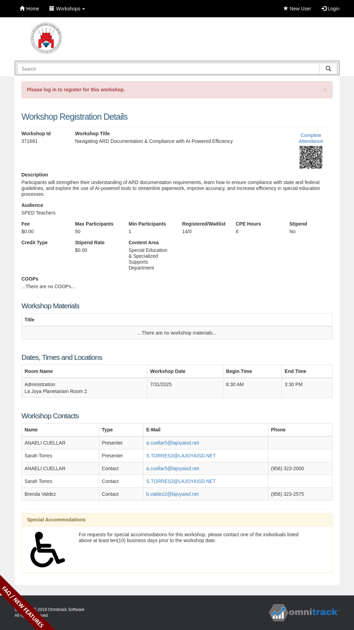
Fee (25, 224)
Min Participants (147, 224)
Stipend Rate (90, 242)
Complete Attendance (311, 138)
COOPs (29, 279)
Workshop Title (92, 133)
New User (297, 8)
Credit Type (34, 242)
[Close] (325, 89)
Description (34, 174)
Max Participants (94, 224)
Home (29, 8)
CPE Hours (248, 224)
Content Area (144, 242)
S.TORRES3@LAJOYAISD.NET (181, 455)
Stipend (298, 224)
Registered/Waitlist (203, 224)
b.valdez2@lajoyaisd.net (172, 494)
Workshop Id (36, 133)
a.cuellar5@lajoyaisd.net (172, 443)
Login (330, 8)
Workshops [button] (67, 8)
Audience (32, 205)
